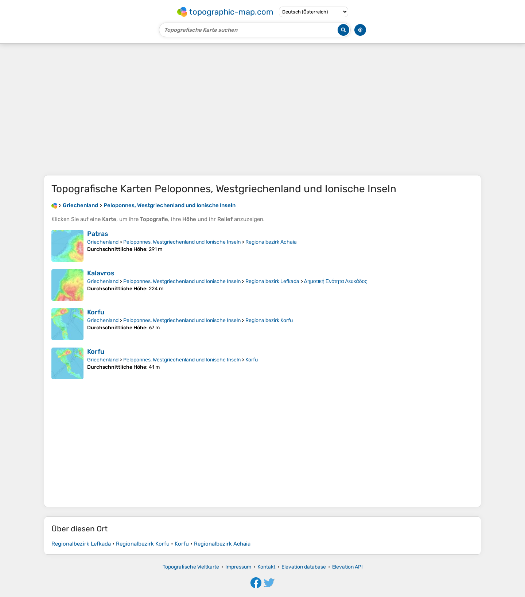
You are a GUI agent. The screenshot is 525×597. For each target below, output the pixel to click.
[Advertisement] (262, 109)
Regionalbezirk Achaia (271, 242)
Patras (97, 234)
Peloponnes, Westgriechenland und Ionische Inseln (182, 242)
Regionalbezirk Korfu (269, 320)
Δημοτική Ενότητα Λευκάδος (335, 281)
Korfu (95, 312)
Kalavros (100, 273)
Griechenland (102, 242)
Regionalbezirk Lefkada (272, 281)
